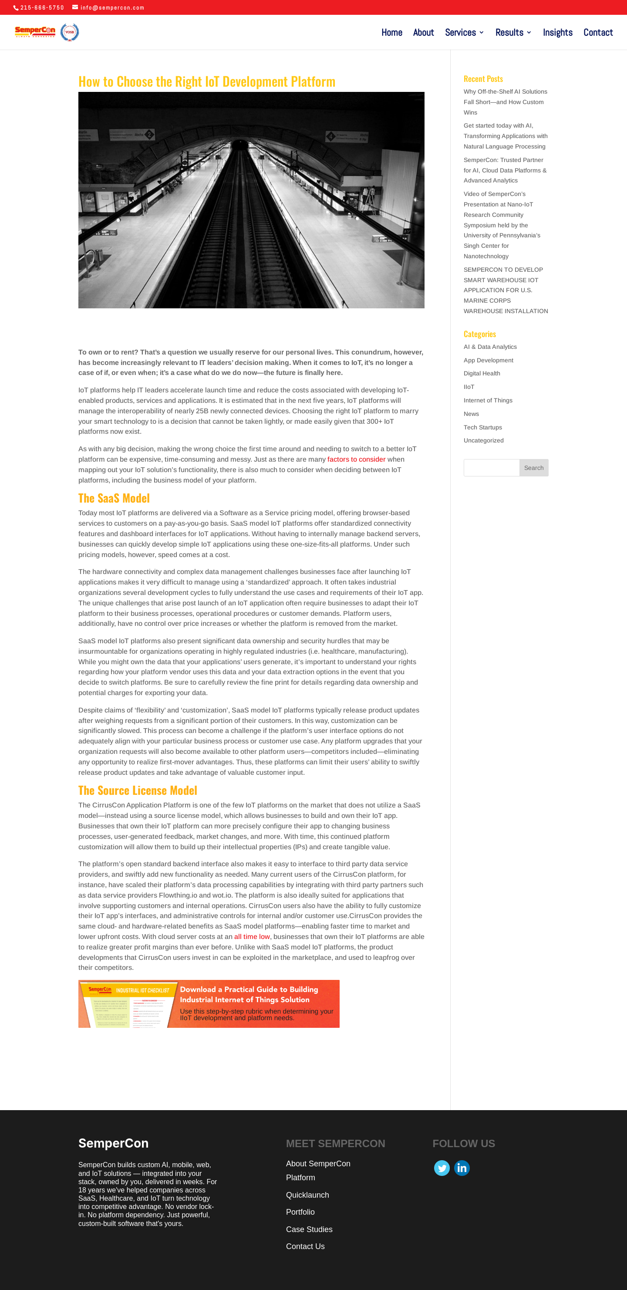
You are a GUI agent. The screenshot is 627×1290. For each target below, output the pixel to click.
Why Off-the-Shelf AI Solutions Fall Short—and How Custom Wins (505, 102)
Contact (598, 33)
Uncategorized (484, 440)
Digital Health (482, 373)
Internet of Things (488, 400)
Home (391, 33)
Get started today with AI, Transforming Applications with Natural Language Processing (506, 136)
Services (460, 33)
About (423, 33)
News (471, 413)
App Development (488, 360)
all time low (252, 936)
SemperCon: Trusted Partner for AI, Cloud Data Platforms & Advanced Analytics (505, 170)
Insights (558, 33)
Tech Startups (483, 427)
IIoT (469, 386)
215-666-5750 (42, 7)
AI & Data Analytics (490, 346)
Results (509, 33)
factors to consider (356, 459)
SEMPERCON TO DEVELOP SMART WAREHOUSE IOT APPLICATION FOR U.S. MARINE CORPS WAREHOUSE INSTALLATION (506, 290)
